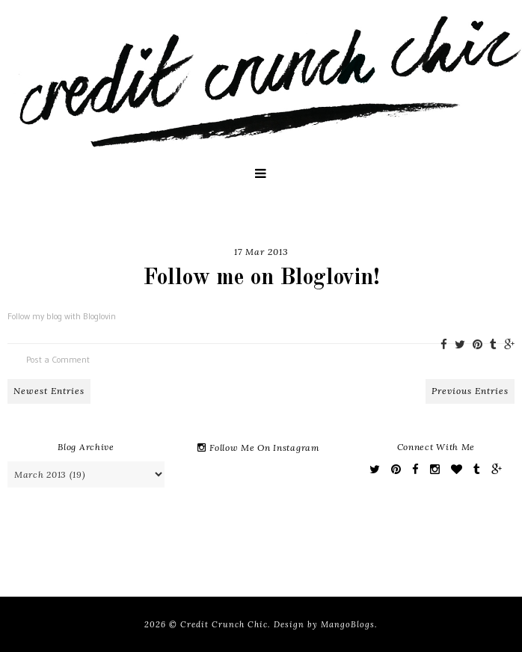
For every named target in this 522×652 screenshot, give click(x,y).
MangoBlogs (348, 624)
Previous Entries (470, 390)
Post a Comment (58, 359)
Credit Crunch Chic (224, 624)
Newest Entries (49, 390)
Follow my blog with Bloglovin (61, 316)
